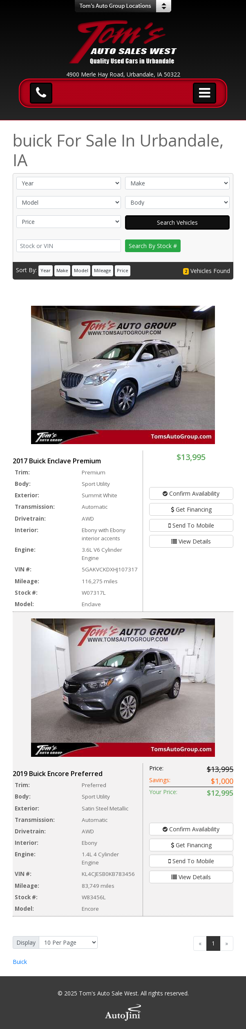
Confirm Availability (191, 493)
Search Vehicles (177, 222)
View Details (191, 541)
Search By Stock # (153, 246)
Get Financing (191, 509)
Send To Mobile (191, 525)
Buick (20, 962)
